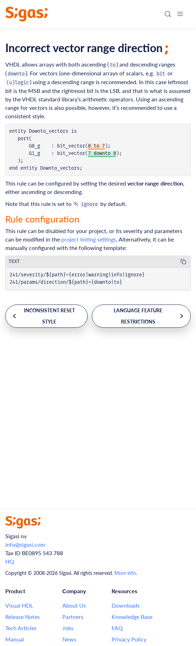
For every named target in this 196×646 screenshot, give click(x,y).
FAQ (117, 628)
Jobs (68, 628)
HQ (9, 561)
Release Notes (22, 616)
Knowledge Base (132, 616)
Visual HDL (19, 605)
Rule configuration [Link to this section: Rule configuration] (42, 219)
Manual (14, 639)
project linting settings (88, 239)
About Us (74, 605)
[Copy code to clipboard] (183, 261)
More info (125, 573)
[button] (180, 14)
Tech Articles (21, 628)
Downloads (126, 605)
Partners (72, 616)
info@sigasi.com (25, 544)
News (69, 639)
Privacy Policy (129, 639)
